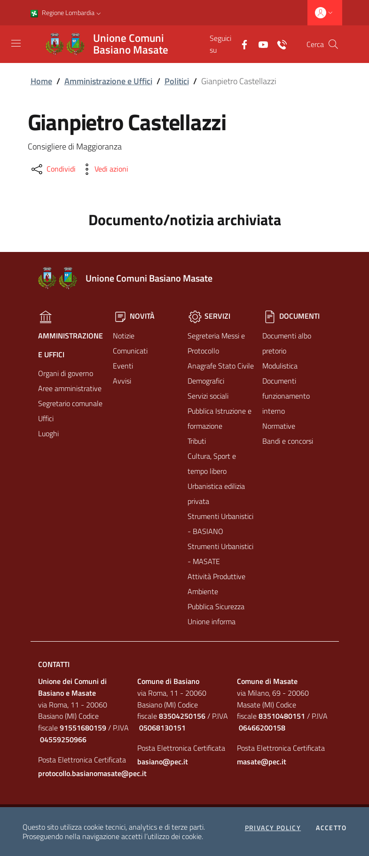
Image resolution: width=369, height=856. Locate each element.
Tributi (197, 441)
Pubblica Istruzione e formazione (219, 418)
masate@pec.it (261, 761)
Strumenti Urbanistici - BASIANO (220, 523)
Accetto (331, 828)
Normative (278, 426)
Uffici (46, 418)
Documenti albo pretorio (286, 343)
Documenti (291, 316)
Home (41, 81)
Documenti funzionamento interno (286, 395)
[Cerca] (333, 44)
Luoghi (48, 433)
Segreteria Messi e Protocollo (216, 343)
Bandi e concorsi (287, 441)
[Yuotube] (259, 43)
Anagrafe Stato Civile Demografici (221, 373)
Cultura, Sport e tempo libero (212, 463)
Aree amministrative (70, 388)
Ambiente (203, 591)
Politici (177, 81)
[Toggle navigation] (16, 43)
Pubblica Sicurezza (216, 606)
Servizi (209, 316)
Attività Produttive (216, 576)
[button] (98, 12)
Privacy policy (273, 828)
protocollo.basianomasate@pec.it (85, 773)
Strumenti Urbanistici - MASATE (220, 554)
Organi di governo (65, 373)
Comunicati (130, 350)
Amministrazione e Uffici (108, 81)
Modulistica (280, 365)
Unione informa (212, 621)
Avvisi (122, 380)
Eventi (123, 365)
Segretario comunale (70, 403)
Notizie (123, 335)
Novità (134, 316)
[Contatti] (278, 43)
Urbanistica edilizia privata (216, 493)
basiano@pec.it (162, 761)
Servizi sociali (208, 395)
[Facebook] (240, 43)
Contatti (54, 664)
